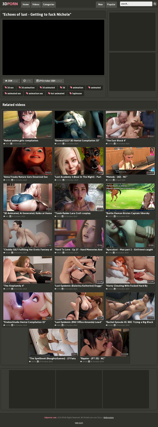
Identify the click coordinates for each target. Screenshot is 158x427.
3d (10, 4)
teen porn (79, 423)
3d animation (27, 88)
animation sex (34, 93)
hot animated (56, 93)
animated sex (13, 93)
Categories (48, 4)
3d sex (9, 88)
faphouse (76, 93)
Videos (35, 4)
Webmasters (109, 417)
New (100, 4)
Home (26, 4)
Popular (111, 4)
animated (94, 88)
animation (76, 88)
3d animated (47, 88)
